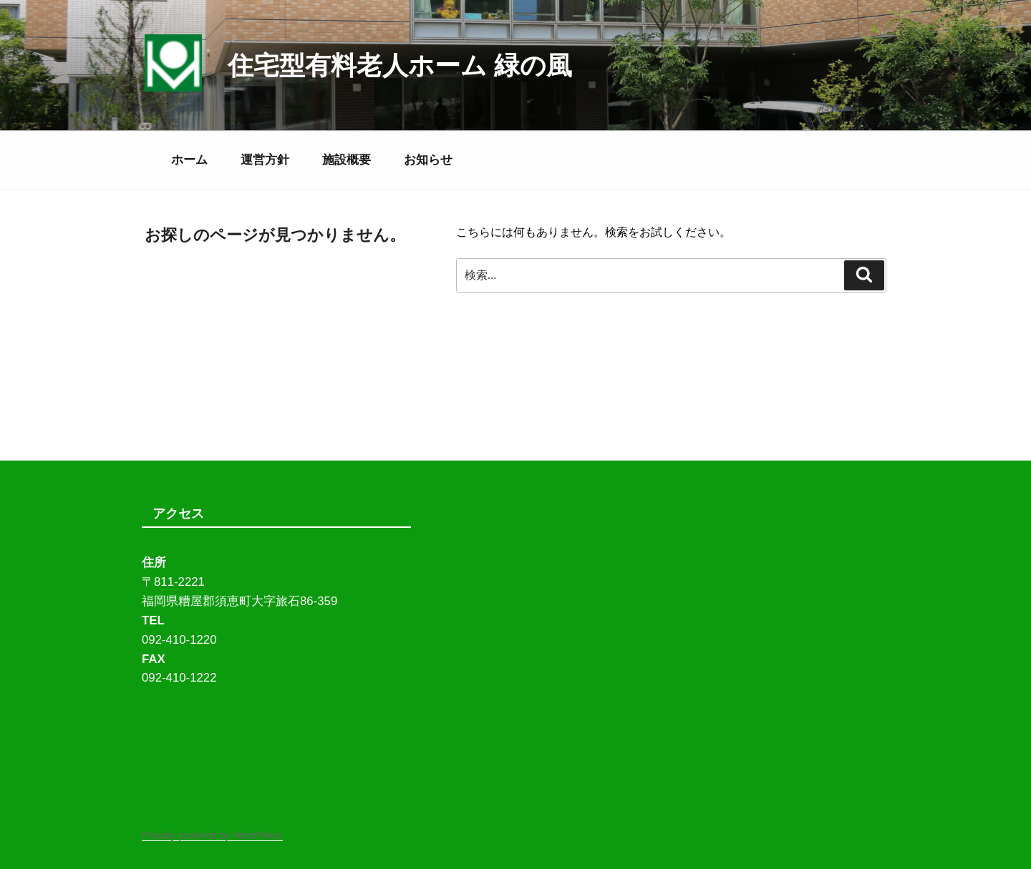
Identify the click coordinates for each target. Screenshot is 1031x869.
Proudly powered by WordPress (212, 835)
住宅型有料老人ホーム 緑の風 (400, 65)
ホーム (189, 160)
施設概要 (346, 160)
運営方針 (265, 160)
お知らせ (428, 160)
